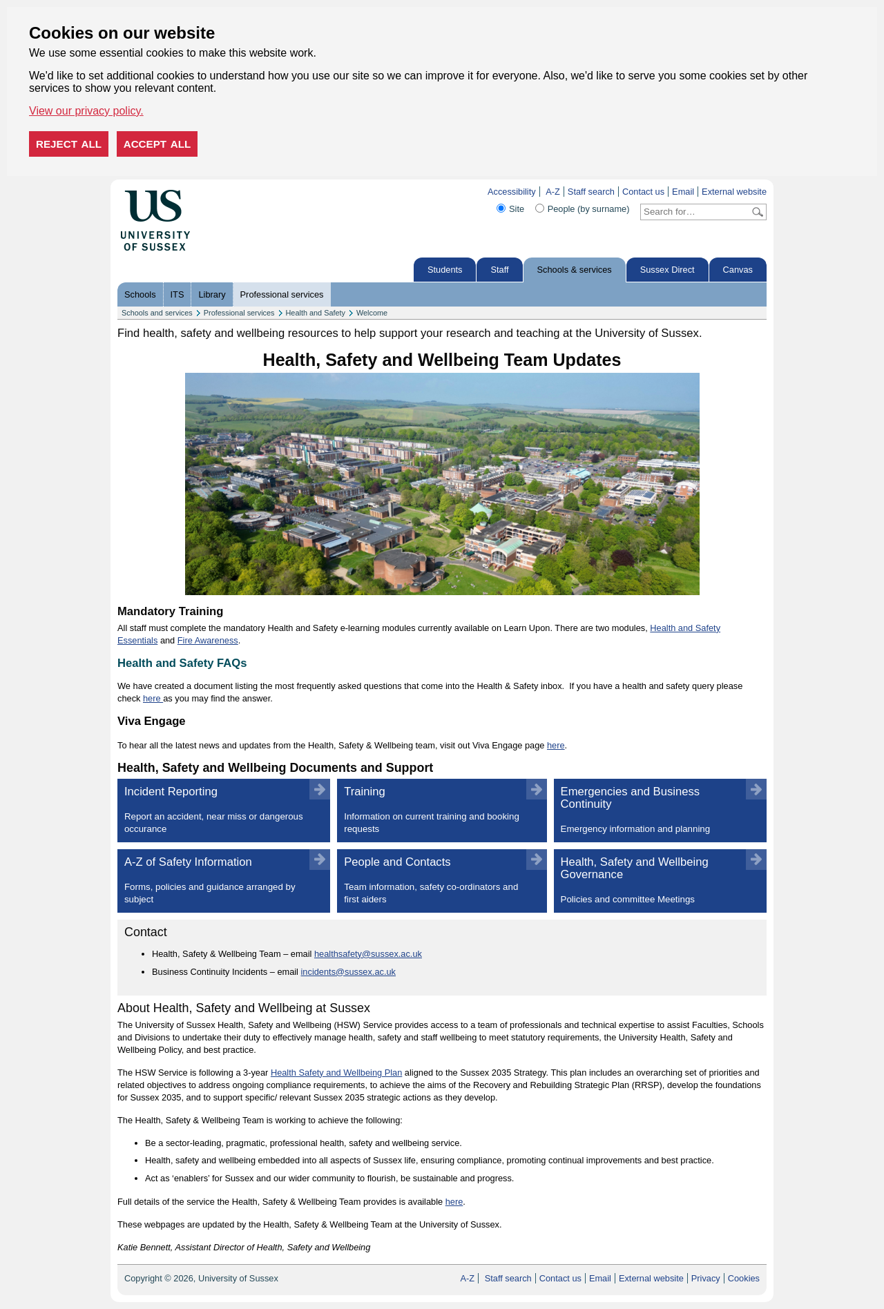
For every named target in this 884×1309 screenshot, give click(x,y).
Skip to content (219, 191)
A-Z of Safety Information (215, 880)
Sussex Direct (667, 269)
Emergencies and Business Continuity (651, 810)
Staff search (591, 191)
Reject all (69, 144)
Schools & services (574, 269)
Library (211, 294)
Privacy (705, 1278)
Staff (499, 269)
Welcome (371, 313)
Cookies (744, 1278)
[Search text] (695, 212)
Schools (140, 294)
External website (734, 191)
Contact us (643, 191)
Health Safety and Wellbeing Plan (336, 1072)
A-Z (553, 191)
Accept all (157, 144)
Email (683, 191)
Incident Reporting (215, 810)
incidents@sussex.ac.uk (348, 972)
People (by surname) (589, 209)
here (153, 698)
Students (445, 269)
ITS (177, 294)
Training (433, 810)
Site (516, 209)
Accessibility (512, 191)
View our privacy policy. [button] (86, 111)
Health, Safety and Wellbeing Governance (651, 880)
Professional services (282, 294)
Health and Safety (315, 313)
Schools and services (157, 313)
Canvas (738, 269)
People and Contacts (433, 880)
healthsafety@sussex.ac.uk (368, 954)
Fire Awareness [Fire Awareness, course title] (207, 640)
